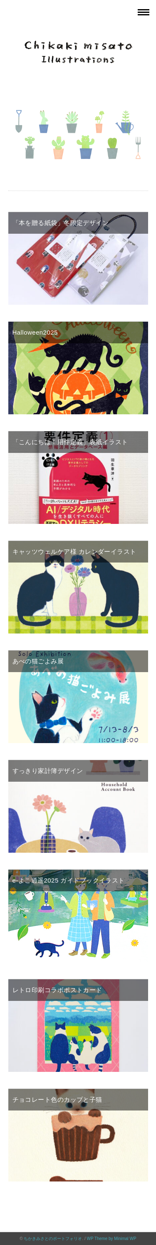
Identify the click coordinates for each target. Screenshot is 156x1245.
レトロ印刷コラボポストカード (57, 989)
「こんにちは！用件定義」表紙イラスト (70, 441)
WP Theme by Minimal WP (111, 1238)
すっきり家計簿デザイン (47, 770)
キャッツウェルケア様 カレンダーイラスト (74, 551)
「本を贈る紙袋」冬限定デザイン (60, 222)
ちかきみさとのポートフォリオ (53, 1238)
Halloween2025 (35, 332)
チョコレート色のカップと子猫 (57, 1099)
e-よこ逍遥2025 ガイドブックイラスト (68, 880)
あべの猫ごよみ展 (38, 661)
